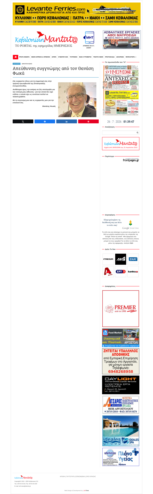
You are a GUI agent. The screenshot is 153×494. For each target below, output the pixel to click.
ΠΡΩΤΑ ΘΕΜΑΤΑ (24, 57)
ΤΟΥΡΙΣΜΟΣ (73, 57)
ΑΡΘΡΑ (54, 57)
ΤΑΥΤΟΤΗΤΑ (70, 476)
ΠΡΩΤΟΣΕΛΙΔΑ (109, 57)
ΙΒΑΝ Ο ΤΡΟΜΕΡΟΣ (85, 57)
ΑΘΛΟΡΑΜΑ (120, 57)
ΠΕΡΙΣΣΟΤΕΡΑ (131, 57)
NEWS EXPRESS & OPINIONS (40, 57)
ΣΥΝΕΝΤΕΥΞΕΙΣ (63, 57)
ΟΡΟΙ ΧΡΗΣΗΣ (91, 476)
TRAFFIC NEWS (98, 57)
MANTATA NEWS (27, 63)
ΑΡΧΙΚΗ (62, 476)
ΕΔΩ (131, 243)
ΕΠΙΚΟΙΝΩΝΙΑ (80, 476)
